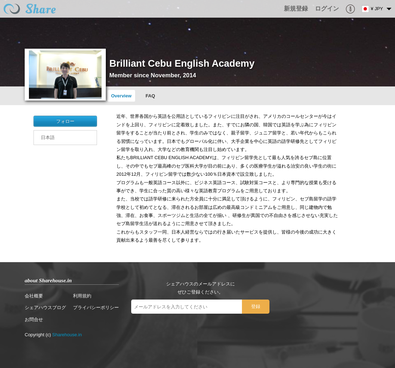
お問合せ (34, 319)
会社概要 (34, 295)
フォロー (65, 121)
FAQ (150, 95)
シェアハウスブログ (45, 307)
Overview (121, 95)
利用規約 (82, 295)
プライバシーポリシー (96, 307)
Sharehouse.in (67, 334)
